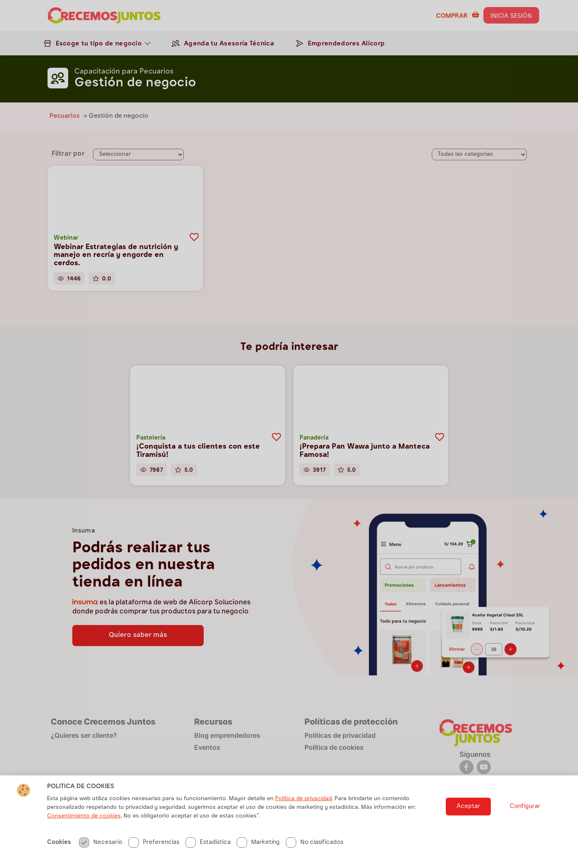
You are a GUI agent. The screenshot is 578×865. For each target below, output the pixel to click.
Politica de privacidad (303, 807)
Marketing (258, 851)
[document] (289, 432)
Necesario (100, 851)
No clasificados (314, 851)
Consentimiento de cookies (84, 825)
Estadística (208, 851)
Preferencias (153, 851)
